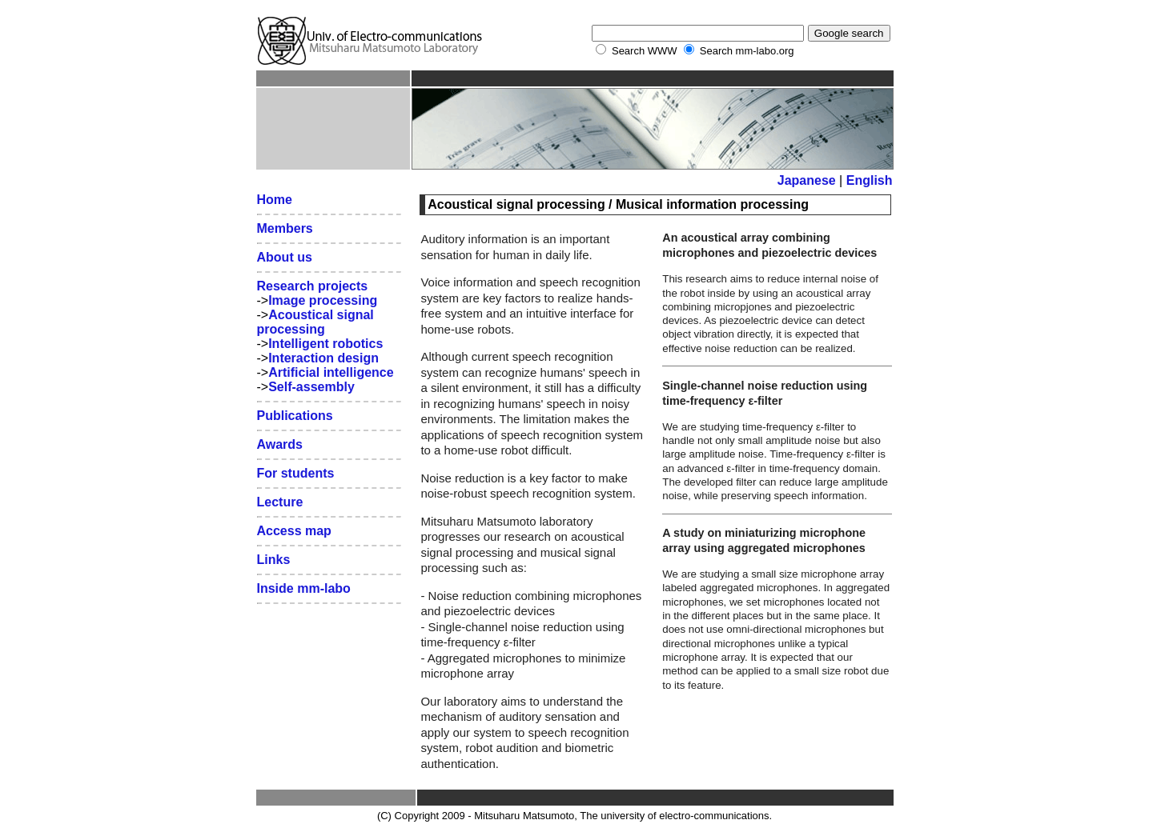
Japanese (806, 180)
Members (285, 228)
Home (274, 199)
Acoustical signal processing (315, 322)
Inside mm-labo (304, 588)
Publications (295, 415)
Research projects (312, 286)
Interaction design (323, 358)
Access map (294, 531)
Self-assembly (311, 387)
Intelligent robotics (325, 343)
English (869, 180)
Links (274, 559)
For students (296, 473)
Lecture (280, 502)
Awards (280, 444)
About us (284, 257)
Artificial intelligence (330, 372)
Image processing (322, 300)
